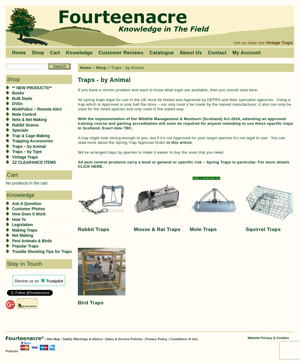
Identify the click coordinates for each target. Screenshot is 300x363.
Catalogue (161, 52)
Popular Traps (25, 246)
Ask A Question (26, 204)
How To (19, 219)
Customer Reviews (121, 52)
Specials (20, 130)
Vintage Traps (279, 42)
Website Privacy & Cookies (268, 338)
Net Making (22, 235)
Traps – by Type (27, 152)
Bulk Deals (22, 98)
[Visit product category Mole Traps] (213, 203)
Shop (38, 52)
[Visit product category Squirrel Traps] (269, 203)
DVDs (17, 104)
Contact (217, 52)
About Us (191, 52)
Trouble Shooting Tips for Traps (42, 252)
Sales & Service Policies (124, 339)
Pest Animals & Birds (32, 241)
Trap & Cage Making (31, 136)
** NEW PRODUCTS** (32, 88)
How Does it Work (29, 214)
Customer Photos (28, 209)
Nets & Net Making (29, 120)
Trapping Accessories (32, 141)
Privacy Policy (156, 339)
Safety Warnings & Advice (83, 339)
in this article (179, 142)
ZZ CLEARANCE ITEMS (34, 162)
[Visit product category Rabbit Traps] (101, 203)
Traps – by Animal (29, 146)
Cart (55, 52)
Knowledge (79, 52)
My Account (246, 52)
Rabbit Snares (25, 125)
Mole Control (24, 114)
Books (18, 93)
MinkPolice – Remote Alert (37, 109)
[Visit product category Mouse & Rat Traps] (157, 203)
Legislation (22, 225)
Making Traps (25, 230)
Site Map (53, 339)
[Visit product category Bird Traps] (101, 277)
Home (19, 52)
